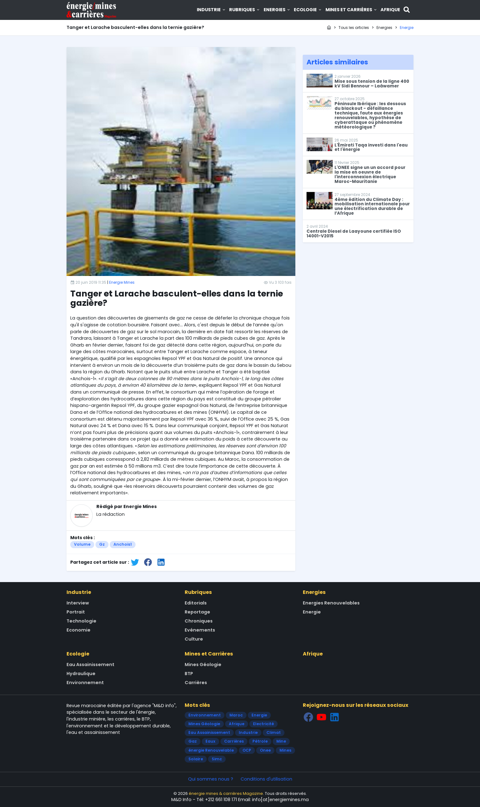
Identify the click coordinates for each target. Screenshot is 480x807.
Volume (82, 544)
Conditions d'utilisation (266, 779)
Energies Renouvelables (331, 603)
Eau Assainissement (90, 664)
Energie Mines (122, 282)
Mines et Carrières (351, 10)
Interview (78, 603)
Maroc (236, 715)
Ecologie (308, 10)
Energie (312, 612)
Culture (194, 639)
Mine (281, 741)
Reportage (197, 612)
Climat (273, 732)
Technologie (81, 621)
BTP (189, 673)
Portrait (76, 612)
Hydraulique (81, 673)
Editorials (196, 603)
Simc (217, 759)
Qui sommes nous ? (210, 779)
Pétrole (260, 741)
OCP (246, 750)
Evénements (200, 630)
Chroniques (199, 621)
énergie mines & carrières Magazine (226, 793)
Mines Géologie (203, 664)
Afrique (390, 10)
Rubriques (244, 10)
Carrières (196, 682)
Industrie (211, 10)
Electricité (263, 723)
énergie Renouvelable (211, 750)
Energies (277, 10)
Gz (102, 544)
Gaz (192, 741)
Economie (78, 630)
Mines (285, 750)
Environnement (85, 682)
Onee (265, 750)
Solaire (195, 759)
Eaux (210, 741)
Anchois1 (122, 544)
